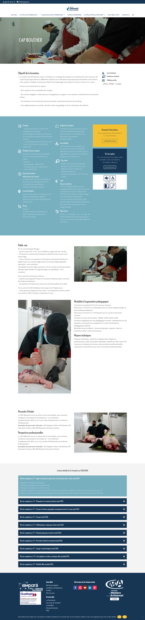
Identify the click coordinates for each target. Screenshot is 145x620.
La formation (50, 600)
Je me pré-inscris (110, 167)
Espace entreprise (74, 15)
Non (124, 617)
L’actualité (50, 605)
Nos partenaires (52, 608)
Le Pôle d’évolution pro (93, 15)
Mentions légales (52, 585)
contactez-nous (110, 141)
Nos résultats (113, 15)
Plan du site (50, 593)
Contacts (125, 15)
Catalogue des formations (52, 15)
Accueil (14, 15)
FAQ (47, 610)
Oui (119, 617)
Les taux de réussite (53, 603)
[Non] (142, 617)
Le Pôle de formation (28, 15)
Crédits (48, 590)
